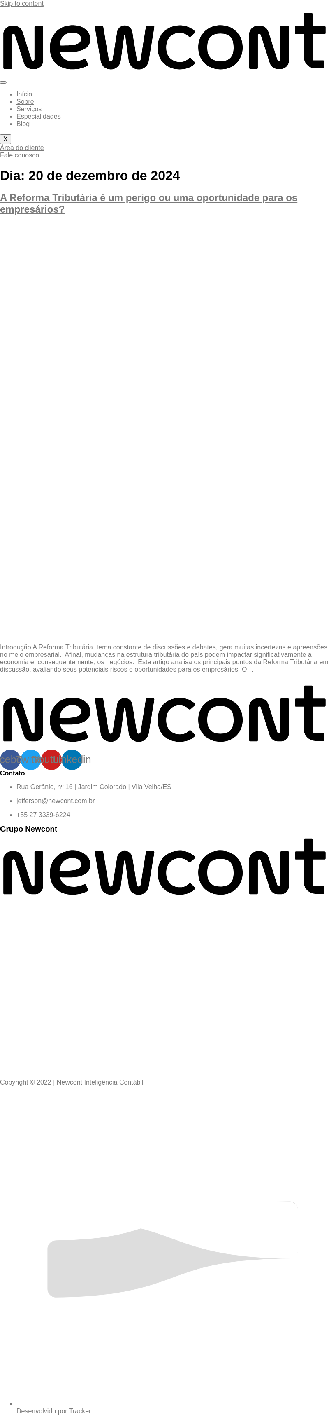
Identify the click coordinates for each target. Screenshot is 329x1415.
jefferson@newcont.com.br (55, 800)
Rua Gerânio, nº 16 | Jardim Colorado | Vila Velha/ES (93, 786)
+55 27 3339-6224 (43, 814)
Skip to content (22, 3)
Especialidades (38, 116)
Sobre (25, 101)
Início (24, 94)
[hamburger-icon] (3, 82)
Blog (23, 123)
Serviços (29, 108)
